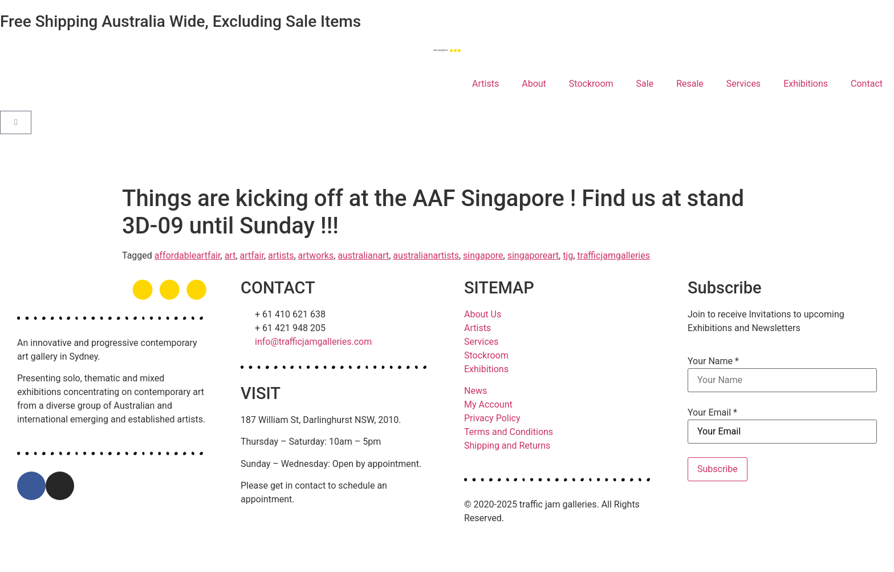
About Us (482, 314)
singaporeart (533, 255)
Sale (645, 83)
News (475, 390)
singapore (483, 255)
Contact (867, 83)
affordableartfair (188, 255)
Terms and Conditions (508, 431)
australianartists (426, 255)
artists (281, 255)
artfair (252, 255)
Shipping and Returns (507, 445)
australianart (363, 255)
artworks (316, 255)
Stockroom (591, 83)
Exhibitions (805, 83)
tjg (568, 255)
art (230, 255)
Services (743, 83)
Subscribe (717, 469)
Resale (690, 83)
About (534, 83)
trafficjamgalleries (613, 255)
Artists (485, 83)
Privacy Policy (492, 418)
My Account (488, 404)
